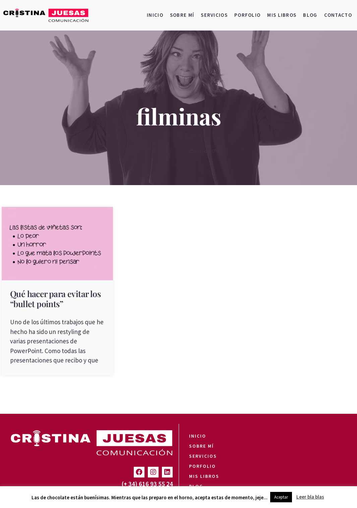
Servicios (214, 15)
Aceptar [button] (281, 497)
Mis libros (281, 15)
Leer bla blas (310, 497)
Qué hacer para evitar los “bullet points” (55, 298)
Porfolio (247, 15)
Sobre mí (182, 15)
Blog (310, 15)
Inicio (155, 15)
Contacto (338, 15)
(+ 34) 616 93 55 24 (147, 484)
